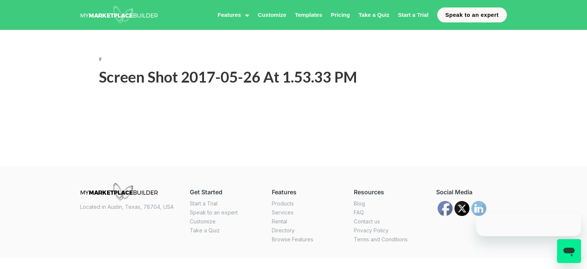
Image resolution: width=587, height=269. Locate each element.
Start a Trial (413, 15)
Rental (279, 221)
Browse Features (292, 239)
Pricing (340, 15)
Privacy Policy (371, 230)
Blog (359, 203)
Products (283, 203)
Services (283, 212)
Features (229, 15)
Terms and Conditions (381, 239)
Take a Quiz (374, 15)
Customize (272, 15)
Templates (308, 15)
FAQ (359, 212)
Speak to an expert (472, 15)
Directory (283, 230)
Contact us (367, 221)
